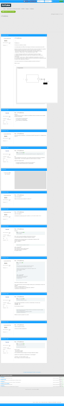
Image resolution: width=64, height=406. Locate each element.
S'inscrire (26, 1)
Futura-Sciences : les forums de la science (13, 8)
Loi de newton (38, 372)
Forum (4, 8)
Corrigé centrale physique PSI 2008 (29, 372)
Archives (37, 402)
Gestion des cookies (44, 402)
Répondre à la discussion (8, 11)
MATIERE (22, 8)
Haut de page (59, 402)
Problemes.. (3, 385)
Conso (40, 402)
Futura (34, 402)
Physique (27, 8)
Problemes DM (3, 379)
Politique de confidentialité (52, 402)
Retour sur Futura (33, 1)
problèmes (2, 377)
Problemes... (3, 381)
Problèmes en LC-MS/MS (5, 383)
